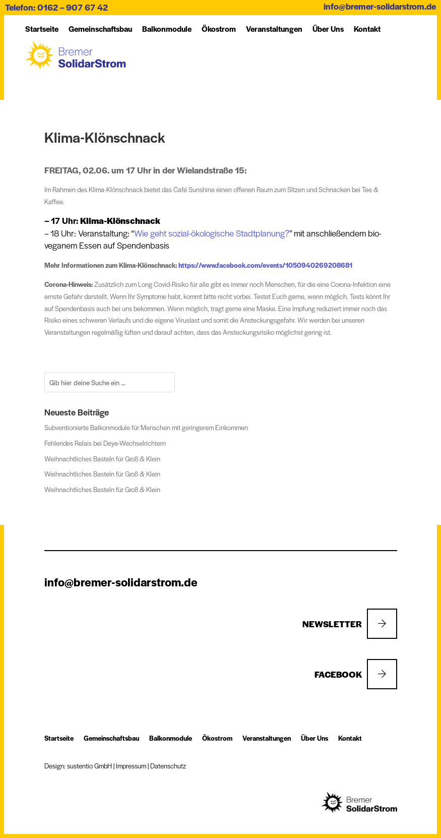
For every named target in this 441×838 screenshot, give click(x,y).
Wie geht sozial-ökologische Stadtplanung (209, 233)
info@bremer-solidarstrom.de (380, 6)
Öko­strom (219, 28)
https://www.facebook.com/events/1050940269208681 (265, 265)
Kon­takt (367, 28)
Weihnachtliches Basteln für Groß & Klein (102, 458)
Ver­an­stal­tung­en (274, 28)
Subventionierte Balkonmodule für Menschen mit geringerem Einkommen (146, 427)
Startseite (41, 28)
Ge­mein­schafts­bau (100, 28)
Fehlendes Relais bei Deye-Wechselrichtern (105, 443)
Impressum (131, 765)
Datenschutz (168, 765)
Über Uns (328, 28)
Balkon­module (167, 28)
